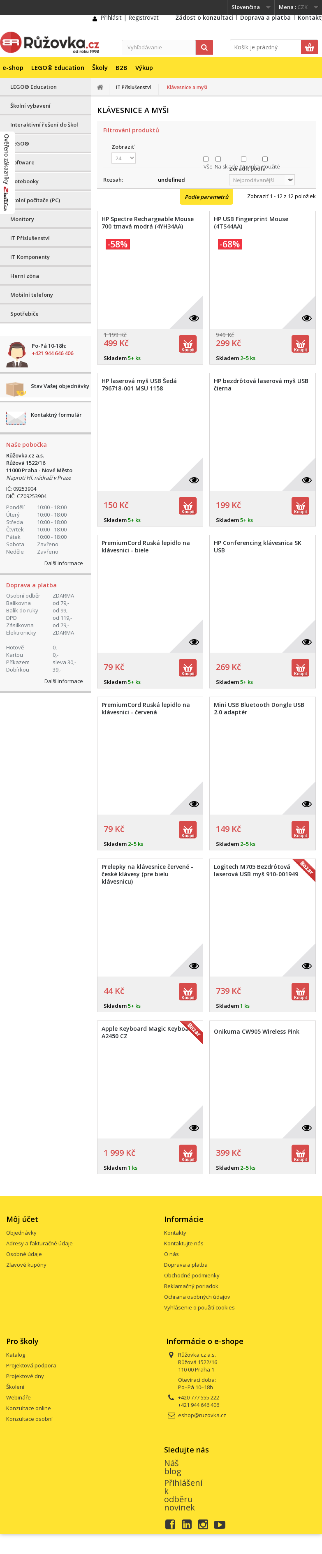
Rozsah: (113, 179)
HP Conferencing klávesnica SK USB (257, 546)
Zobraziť (122, 146)
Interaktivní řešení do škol (44, 124)
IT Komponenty (30, 257)
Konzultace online (28, 1408)
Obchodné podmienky (192, 1275)
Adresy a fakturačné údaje (39, 1243)
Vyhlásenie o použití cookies (199, 1307)
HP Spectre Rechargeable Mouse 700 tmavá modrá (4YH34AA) (148, 222)
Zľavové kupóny (26, 1264)
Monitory (22, 219)
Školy (100, 67)
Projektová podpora (31, 1365)
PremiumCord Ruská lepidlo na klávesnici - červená (146, 708)
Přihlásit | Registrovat (129, 17)
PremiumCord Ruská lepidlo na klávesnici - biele (146, 546)
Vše (208, 166)
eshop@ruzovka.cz (202, 1415)
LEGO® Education (57, 67)
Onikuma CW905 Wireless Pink (256, 1031)
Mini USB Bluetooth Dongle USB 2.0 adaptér (259, 708)
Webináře (18, 1397)
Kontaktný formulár (56, 414)
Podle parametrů (206, 197)
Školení (15, 1386)
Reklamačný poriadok (191, 1286)
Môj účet (22, 1219)
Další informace (63, 563)
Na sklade (226, 166)
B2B (121, 67)
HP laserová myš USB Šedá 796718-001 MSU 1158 (139, 384)
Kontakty (175, 1232)
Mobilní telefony (31, 294)
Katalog (15, 1354)
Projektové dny (25, 1376)
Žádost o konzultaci (204, 17)
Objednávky (21, 1232)
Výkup (144, 67)
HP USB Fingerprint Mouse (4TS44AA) (251, 222)
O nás (171, 1254)
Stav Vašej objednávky (60, 386)
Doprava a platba (265, 17)
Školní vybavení (30, 105)
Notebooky (24, 181)
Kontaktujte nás (184, 1243)
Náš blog (172, 1467)
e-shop (12, 67)
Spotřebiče (24, 313)
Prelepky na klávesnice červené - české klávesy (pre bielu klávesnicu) (147, 874)
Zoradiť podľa (247, 168)
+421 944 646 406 (52, 353)
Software (22, 162)
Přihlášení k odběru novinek (183, 1495)
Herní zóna (24, 275)
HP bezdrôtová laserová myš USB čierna (261, 384)
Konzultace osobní (29, 1418)
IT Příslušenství (30, 238)
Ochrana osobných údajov (197, 1296)
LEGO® (19, 143)
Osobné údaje (24, 1254)
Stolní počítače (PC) (35, 200)
